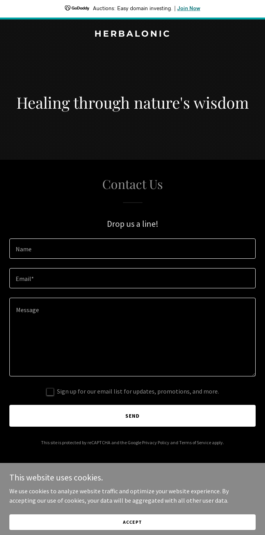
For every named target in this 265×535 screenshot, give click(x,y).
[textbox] (132, 248)
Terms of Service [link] (195, 442)
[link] (132, 34)
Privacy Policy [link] (155, 442)
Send (132, 415)
